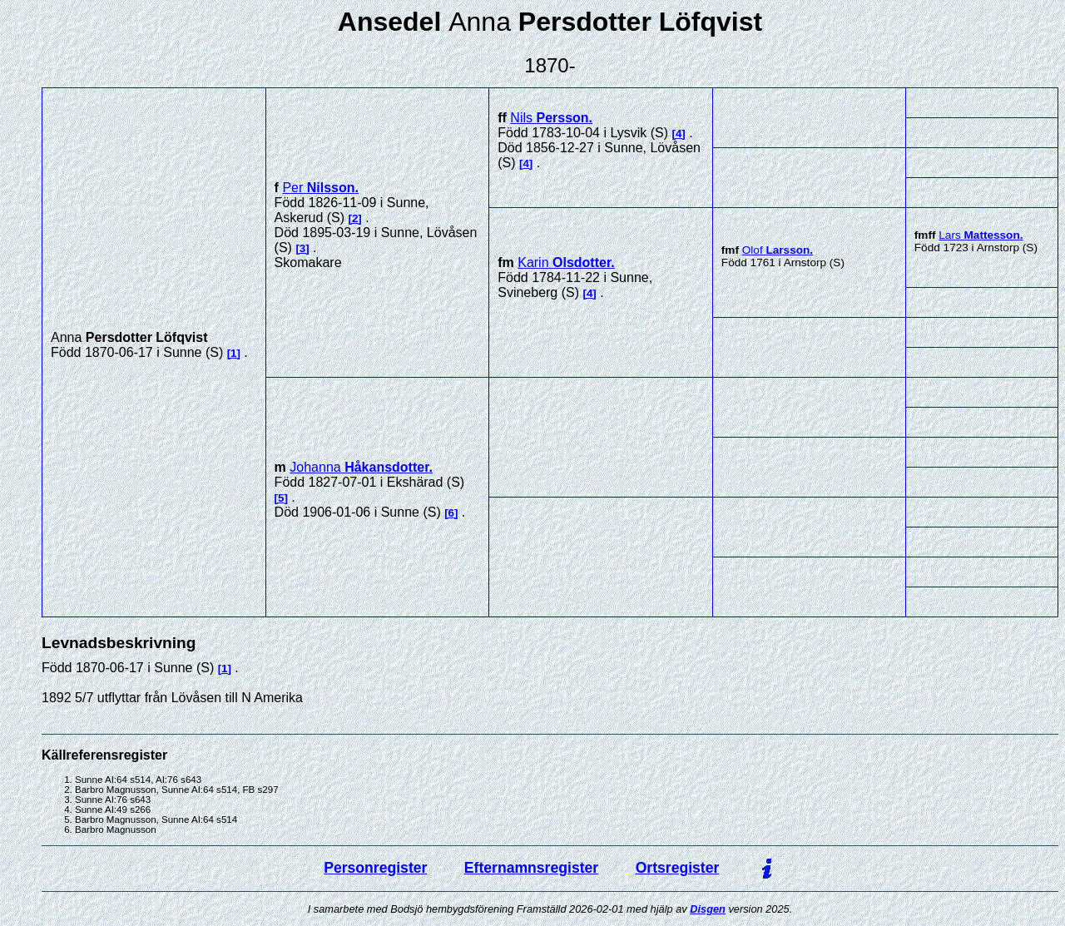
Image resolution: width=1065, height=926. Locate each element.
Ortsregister (678, 867)
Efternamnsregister (531, 867)
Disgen (708, 909)
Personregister (375, 867)
